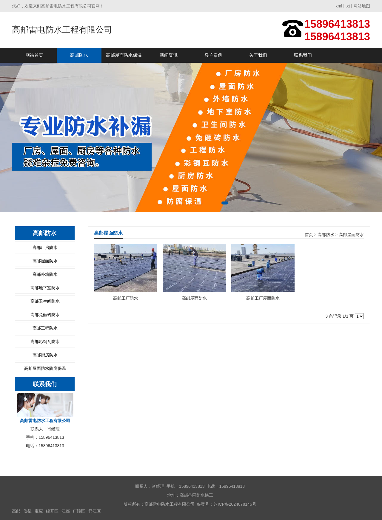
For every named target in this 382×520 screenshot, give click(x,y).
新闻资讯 (169, 55)
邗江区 (94, 511)
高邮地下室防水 (45, 287)
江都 (65, 511)
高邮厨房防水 (45, 355)
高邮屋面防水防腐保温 (45, 368)
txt (348, 6)
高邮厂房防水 (45, 247)
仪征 (27, 511)
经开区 (52, 511)
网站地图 (361, 6)
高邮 (16, 511)
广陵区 (79, 511)
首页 (309, 235)
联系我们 (303, 55)
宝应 (39, 511)
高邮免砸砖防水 (45, 314)
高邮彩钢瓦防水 (45, 341)
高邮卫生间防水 (45, 301)
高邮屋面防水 (45, 261)
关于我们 (258, 55)
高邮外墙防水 (45, 274)
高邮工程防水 (45, 328)
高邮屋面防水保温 (124, 55)
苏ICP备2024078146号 (234, 504)
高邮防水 (79, 55)
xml (339, 6)
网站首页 (34, 55)
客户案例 (213, 55)
